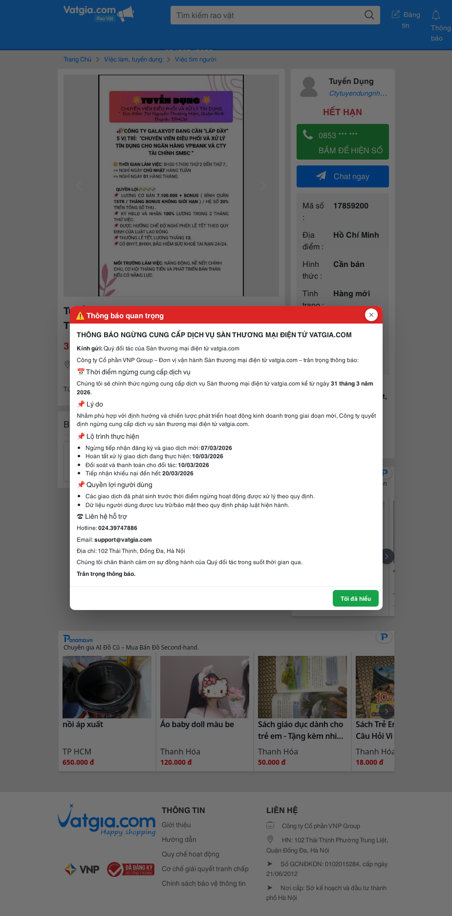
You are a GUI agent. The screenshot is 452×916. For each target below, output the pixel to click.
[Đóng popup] (371, 314)
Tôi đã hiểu (356, 598)
